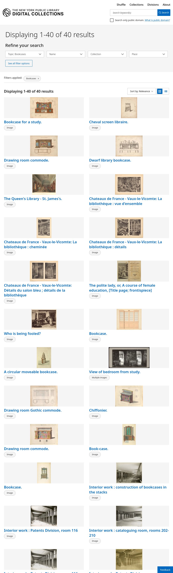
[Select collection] (107, 54)
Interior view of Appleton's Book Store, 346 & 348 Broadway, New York (107, 399)
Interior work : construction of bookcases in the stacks (147, 305)
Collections (137, 4)
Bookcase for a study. (17, 124)
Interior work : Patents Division (146, 347)
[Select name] (66, 54)
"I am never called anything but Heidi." (22, 440)
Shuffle (121, 4)
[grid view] (159, 91)
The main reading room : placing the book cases (148, 396)
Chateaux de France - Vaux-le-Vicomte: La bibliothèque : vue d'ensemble (65, 171)
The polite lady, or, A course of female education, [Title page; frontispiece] (64, 217)
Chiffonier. (141, 256)
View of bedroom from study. (62, 259)
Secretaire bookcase (64, 484)
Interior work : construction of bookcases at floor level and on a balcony (20, 401)
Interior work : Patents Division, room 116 (19, 349)
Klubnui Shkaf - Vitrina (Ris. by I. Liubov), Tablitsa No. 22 (64, 538)
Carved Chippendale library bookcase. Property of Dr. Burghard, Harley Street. (149, 494)
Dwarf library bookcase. (143, 124)
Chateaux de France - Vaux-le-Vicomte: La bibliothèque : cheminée (107, 171)
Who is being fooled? (107, 209)
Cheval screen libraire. (59, 124)
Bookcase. (141, 209)
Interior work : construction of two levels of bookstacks (64, 396)
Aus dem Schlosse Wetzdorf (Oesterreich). (147, 536)
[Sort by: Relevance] (141, 91)
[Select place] (148, 54)
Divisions (153, 4)
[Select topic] (24, 54)
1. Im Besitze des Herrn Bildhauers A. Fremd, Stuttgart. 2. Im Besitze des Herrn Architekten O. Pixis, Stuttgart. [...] (22, 543)
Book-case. (56, 298)
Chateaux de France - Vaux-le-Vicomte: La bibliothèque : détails (150, 171)
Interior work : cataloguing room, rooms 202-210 (63, 349)
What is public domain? (157, 20)
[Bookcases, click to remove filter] (32, 78)
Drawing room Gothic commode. (104, 259)
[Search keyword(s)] (132, 12)
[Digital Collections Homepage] (33, 12)
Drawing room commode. (101, 124)
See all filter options (19, 63)
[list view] (165, 91)
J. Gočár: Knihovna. (105, 437)
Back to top (12, 560)
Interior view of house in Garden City (65, 440)
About (166, 4)
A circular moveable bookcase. (21, 259)
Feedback (165, 569)
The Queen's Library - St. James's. (21, 166)
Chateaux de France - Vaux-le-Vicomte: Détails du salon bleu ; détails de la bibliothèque (22, 219)
